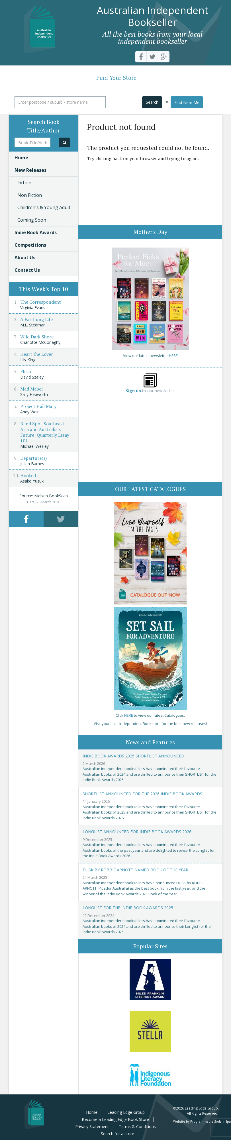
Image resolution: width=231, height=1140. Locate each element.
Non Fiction (29, 195)
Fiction (24, 182)
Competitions (30, 245)
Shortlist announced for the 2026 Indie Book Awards (142, 793)
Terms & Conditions (137, 1126)
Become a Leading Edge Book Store (115, 1119)
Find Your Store (116, 77)
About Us (25, 257)
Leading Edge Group (126, 1112)
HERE (173, 355)
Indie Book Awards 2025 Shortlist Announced (133, 756)
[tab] (26, 519)
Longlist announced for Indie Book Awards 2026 (137, 831)
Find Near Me (186, 102)
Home (21, 157)
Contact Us (27, 270)
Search (152, 102)
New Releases (30, 170)
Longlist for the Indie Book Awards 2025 (128, 907)
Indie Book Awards (36, 232)
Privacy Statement (92, 1126)
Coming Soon (31, 220)
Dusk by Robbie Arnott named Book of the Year (135, 870)
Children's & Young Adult (43, 207)
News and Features (150, 742)
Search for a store (117, 1133)
